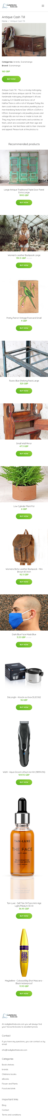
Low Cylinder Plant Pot (24, 506)
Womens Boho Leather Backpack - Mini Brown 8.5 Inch (24, 570)
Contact (5, 1110)
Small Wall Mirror (24, 443)
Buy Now (11, 79)
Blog (4, 1105)
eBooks (5, 1079)
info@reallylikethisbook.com (14, 1050)
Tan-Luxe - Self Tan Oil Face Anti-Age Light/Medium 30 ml (24, 904)
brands (17, 62)
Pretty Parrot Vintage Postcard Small (24, 318)
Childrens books (9, 1074)
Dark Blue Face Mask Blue (24, 634)
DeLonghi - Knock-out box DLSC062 (24, 697)
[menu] (43, 6)
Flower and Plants (10, 1083)
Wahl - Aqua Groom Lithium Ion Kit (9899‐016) (24, 772)
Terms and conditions (11, 1114)
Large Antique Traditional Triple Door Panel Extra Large (24, 191)
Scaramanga (26, 62)
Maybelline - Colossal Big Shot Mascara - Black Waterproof (24, 982)
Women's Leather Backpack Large (24, 255)
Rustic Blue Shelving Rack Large (24, 380)
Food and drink (8, 1088)
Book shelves (8, 1064)
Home (4, 21)
